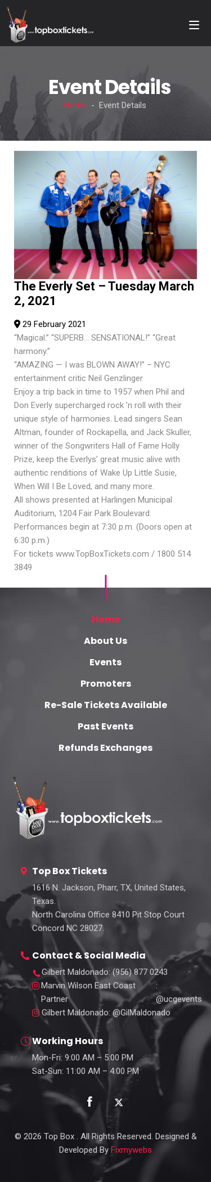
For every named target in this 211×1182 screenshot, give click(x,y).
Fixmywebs (131, 1150)
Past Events (105, 726)
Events (105, 662)
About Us (105, 640)
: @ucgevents (121, 992)
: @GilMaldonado (106, 1013)
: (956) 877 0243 (105, 972)
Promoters (105, 683)
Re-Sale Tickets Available (105, 705)
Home (75, 105)
